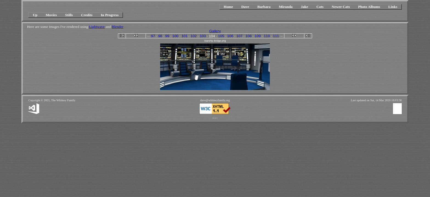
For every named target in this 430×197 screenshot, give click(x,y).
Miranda (286, 7)
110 (267, 36)
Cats (320, 7)
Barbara (264, 7)
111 (276, 36)
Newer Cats (341, 7)
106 (230, 36)
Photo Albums (369, 7)
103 (203, 36)
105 (221, 36)
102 (194, 36)
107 (239, 36)
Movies (51, 15)
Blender (117, 27)
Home (228, 7)
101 (185, 36)
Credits (86, 15)
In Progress (109, 15)
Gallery (215, 31)
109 (258, 36)
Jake (304, 7)
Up (35, 15)
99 (167, 36)
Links (392, 7)
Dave (245, 7)
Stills (69, 15)
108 (248, 36)
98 (160, 36)
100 (175, 36)
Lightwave (97, 27)
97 (153, 36)
